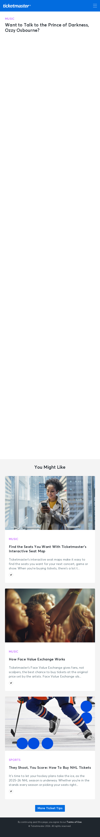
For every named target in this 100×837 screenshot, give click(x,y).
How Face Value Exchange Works (37, 659)
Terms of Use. (74, 822)
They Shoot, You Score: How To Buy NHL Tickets (50, 768)
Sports (15, 760)
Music (9, 18)
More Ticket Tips (50, 808)
